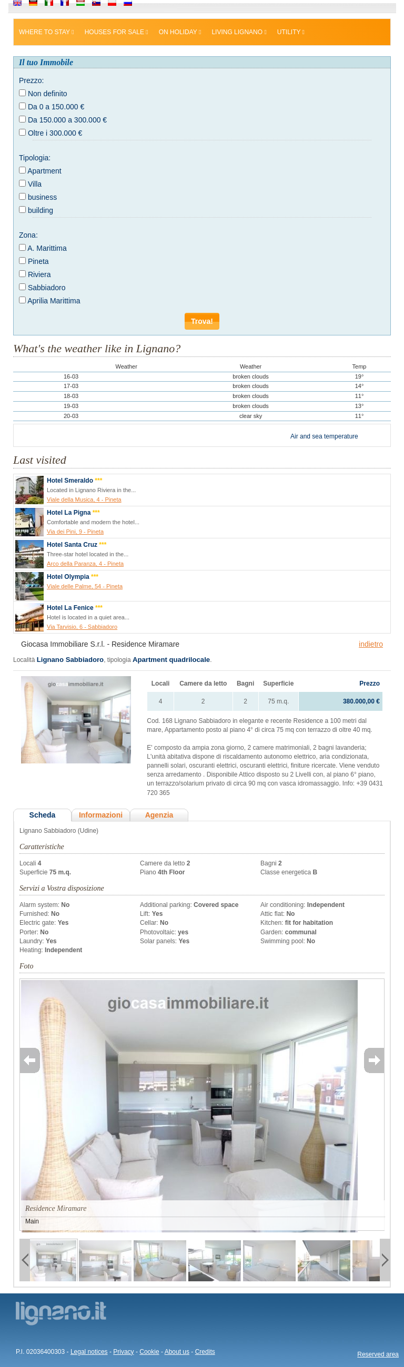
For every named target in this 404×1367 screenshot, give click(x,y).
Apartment (44, 171)
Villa (35, 184)
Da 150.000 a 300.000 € (67, 120)
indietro (371, 644)
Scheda (42, 815)
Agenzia (159, 815)
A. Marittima (47, 248)
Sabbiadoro (47, 287)
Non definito (47, 93)
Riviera (39, 274)
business (42, 197)
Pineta (38, 261)
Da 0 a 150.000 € (56, 107)
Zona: (28, 235)
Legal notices (89, 1351)
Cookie (149, 1351)
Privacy (123, 1351)
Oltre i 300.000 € (55, 133)
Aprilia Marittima (53, 301)
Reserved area (378, 1354)
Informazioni (101, 815)
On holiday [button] (180, 32)
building (40, 210)
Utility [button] (291, 32)
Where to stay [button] (46, 32)
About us (177, 1351)
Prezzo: (31, 80)
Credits (205, 1351)
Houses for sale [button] (116, 32)
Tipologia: (34, 158)
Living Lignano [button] (238, 32)
